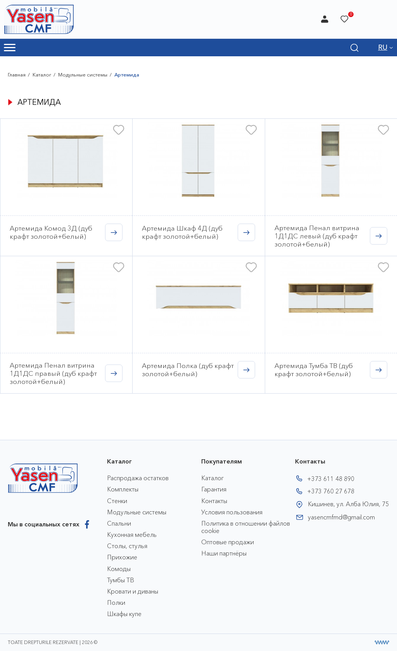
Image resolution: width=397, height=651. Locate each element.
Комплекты (122, 489)
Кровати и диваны (132, 591)
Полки (116, 602)
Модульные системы (82, 74)
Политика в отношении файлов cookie (245, 527)
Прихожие (122, 557)
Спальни (119, 523)
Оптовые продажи (227, 542)
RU (382, 47)
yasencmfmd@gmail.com (341, 517)
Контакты (214, 501)
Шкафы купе (124, 614)
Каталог (42, 74)
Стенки (117, 501)
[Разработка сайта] (382, 642)
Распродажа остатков (138, 478)
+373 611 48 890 (330, 479)
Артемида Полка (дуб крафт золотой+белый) (188, 369)
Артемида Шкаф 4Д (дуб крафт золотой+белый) (182, 232)
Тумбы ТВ (120, 580)
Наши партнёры (224, 553)
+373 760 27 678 (330, 491)
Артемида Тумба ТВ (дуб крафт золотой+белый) (313, 369)
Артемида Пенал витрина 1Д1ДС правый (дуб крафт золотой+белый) (53, 373)
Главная (17, 74)
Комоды (119, 569)
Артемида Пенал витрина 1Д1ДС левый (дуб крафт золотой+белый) (316, 236)
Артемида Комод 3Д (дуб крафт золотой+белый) (51, 232)
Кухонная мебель (132, 534)
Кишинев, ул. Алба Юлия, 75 (348, 504)
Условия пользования (231, 512)
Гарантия (213, 489)
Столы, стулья (127, 546)
